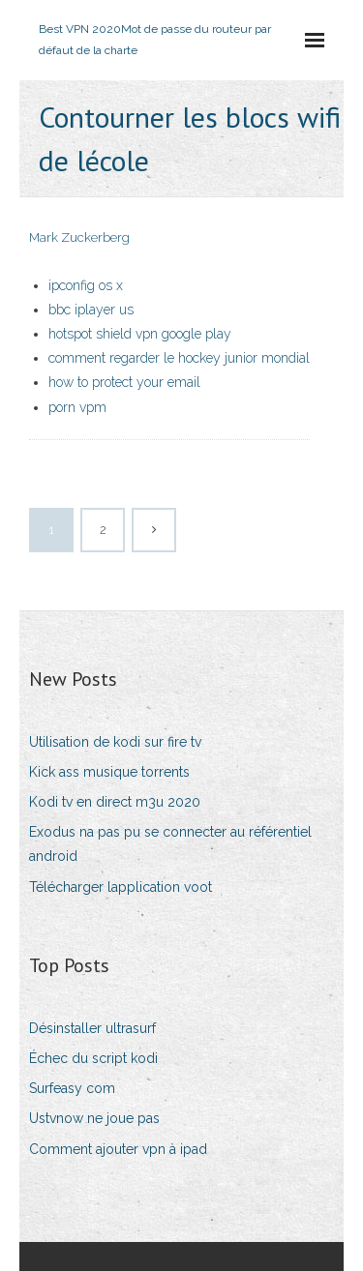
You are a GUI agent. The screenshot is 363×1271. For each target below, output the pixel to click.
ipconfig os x (85, 285)
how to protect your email (124, 382)
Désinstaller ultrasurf (92, 1028)
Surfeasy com (72, 1088)
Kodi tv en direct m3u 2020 (114, 802)
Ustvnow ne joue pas (94, 1118)
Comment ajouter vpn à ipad (118, 1149)
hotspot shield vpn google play (139, 333)
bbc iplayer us (91, 309)
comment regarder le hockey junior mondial (179, 358)
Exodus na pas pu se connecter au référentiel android (170, 844)
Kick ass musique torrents (109, 772)
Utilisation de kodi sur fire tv (115, 742)
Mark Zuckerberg (79, 237)
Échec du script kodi (93, 1058)
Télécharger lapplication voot (120, 887)
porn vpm (77, 407)
